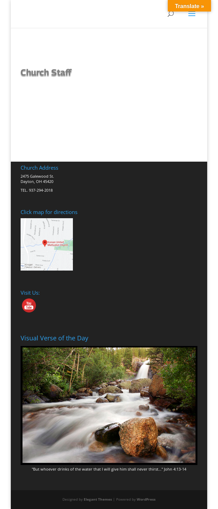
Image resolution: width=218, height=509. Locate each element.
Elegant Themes (98, 499)
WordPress (146, 499)
